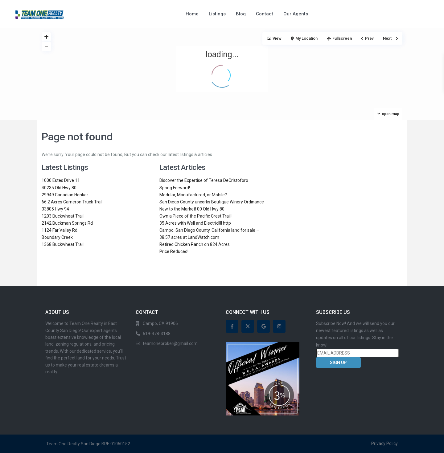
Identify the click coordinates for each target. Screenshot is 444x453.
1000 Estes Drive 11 (61, 180)
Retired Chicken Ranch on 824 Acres (194, 244)
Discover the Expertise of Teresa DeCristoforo (203, 180)
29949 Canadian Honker (65, 194)
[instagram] (279, 326)
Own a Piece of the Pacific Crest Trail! (195, 216)
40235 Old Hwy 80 (59, 187)
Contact (264, 14)
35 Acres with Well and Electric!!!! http (195, 223)
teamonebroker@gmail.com (170, 343)
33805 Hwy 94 (55, 208)
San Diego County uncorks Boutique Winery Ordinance (211, 201)
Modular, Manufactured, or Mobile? (193, 194)
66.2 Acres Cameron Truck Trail (72, 201)
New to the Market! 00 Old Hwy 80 (191, 208)
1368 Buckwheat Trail (63, 244)
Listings (217, 14)
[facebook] (232, 326)
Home (192, 14)
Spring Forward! (174, 187)
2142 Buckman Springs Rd (67, 223)
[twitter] (247, 326)
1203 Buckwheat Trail (63, 216)
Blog (241, 14)
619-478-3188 (157, 333)
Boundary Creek (57, 237)
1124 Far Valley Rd (59, 230)
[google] (263, 326)
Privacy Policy (384, 443)
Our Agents (295, 14)
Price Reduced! (173, 251)
